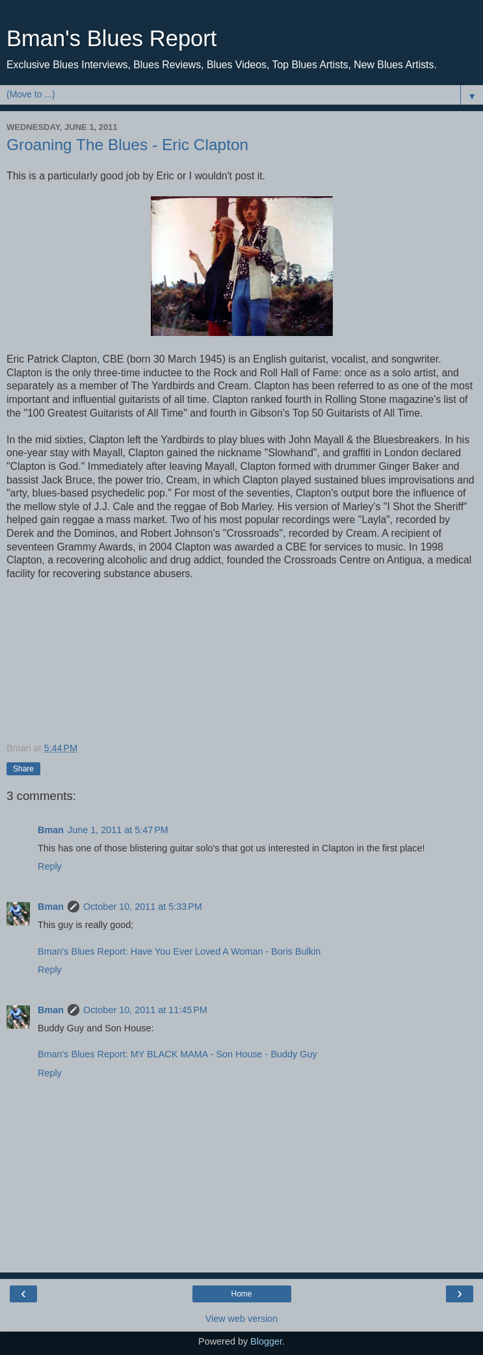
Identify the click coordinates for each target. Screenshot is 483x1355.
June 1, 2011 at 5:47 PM (118, 830)
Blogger (266, 1341)
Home (241, 1293)
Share (23, 768)
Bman (51, 830)
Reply (50, 866)
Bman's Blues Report (111, 38)
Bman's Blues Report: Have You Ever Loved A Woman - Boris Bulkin (179, 951)
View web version (241, 1318)
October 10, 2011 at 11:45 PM (145, 1010)
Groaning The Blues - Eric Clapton (127, 144)
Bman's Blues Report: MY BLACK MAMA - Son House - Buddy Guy (177, 1054)
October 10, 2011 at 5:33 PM (142, 906)
